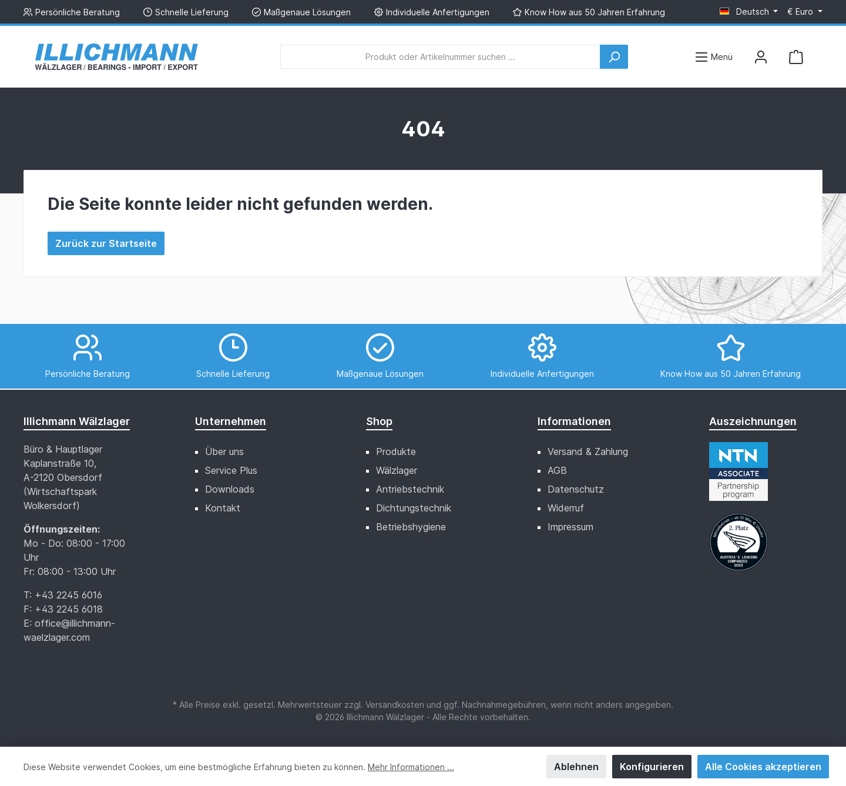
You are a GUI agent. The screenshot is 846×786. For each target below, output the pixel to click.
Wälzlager (396, 470)
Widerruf (566, 508)
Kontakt (222, 508)
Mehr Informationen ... (411, 767)
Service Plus (231, 470)
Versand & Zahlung (588, 451)
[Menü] (713, 57)
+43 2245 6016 (68, 595)
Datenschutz (576, 489)
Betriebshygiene (411, 527)
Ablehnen (576, 766)
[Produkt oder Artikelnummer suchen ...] (440, 57)
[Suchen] (614, 57)
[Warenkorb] (796, 57)
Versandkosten (394, 705)
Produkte (396, 451)
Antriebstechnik (410, 489)
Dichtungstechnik (413, 508)
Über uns (224, 451)
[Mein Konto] (761, 57)
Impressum (570, 527)
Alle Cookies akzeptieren (763, 766)
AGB (557, 470)
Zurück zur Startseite (106, 243)
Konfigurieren (652, 766)
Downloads (229, 489)
